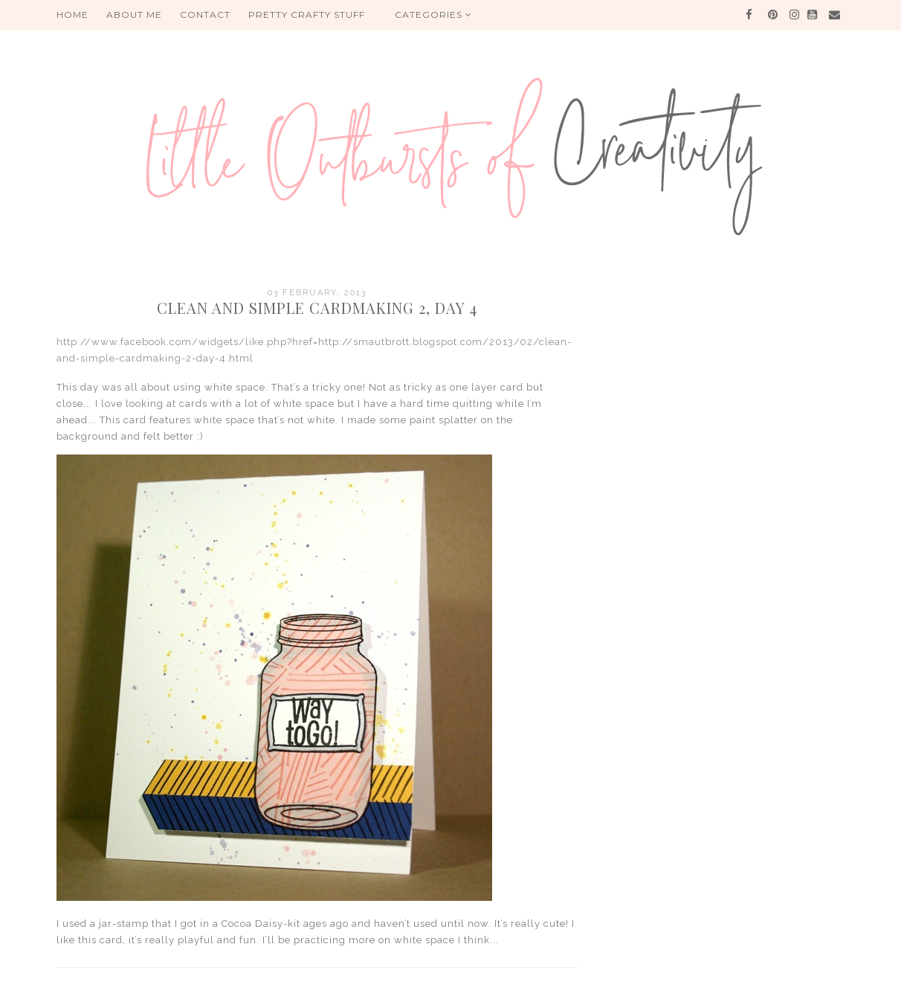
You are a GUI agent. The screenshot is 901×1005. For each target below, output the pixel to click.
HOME (72, 14)
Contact (205, 14)
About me (134, 14)
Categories (433, 14)
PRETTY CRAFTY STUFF (306, 14)
